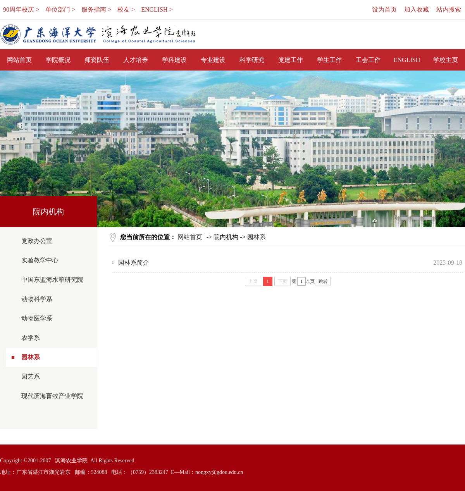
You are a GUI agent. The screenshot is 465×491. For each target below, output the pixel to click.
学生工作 (329, 60)
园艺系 (30, 376)
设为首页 (384, 9)
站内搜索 (448, 9)
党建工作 (290, 60)
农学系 (30, 337)
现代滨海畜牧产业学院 (52, 396)
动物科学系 (36, 299)
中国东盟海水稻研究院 (52, 279)
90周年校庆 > (21, 9)
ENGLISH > (156, 9)
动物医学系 (36, 318)
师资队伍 (96, 60)
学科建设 (174, 60)
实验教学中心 (40, 260)
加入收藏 (416, 9)
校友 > (126, 9)
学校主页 (445, 60)
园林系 (30, 357)
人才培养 (135, 60)
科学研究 (251, 60)
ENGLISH (407, 60)
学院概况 (58, 60)
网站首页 (19, 60)
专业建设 (213, 60)
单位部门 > (60, 9)
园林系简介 (133, 262)
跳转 (323, 281)
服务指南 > (96, 9)
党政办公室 (36, 241)
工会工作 (368, 60)
